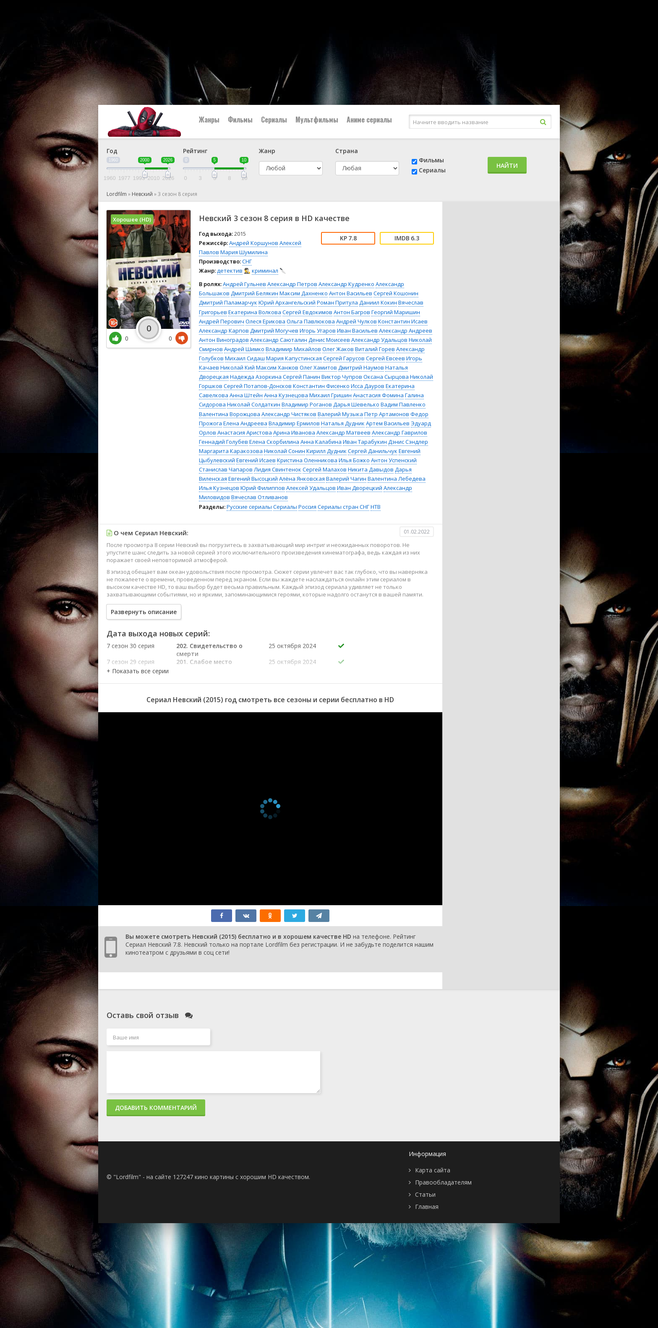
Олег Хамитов (318, 367)
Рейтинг (195, 151)
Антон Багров (352, 312)
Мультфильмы (316, 120)
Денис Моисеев (329, 340)
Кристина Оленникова (307, 460)
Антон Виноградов (224, 340)
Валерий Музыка (340, 414)
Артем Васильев (388, 423)
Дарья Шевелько (356, 404)
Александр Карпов (224, 330)
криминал (265, 270)
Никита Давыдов (371, 469)
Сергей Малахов (325, 469)
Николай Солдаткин (253, 404)
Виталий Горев (375, 349)
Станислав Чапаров (226, 469)
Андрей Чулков (356, 321)
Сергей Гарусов (344, 358)
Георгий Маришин (395, 312)
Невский (142, 194)
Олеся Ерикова (265, 321)
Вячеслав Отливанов (259, 497)
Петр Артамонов (386, 414)
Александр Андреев (405, 330)
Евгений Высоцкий (253, 478)
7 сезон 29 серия (130, 662)
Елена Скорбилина (274, 441)
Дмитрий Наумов (361, 367)
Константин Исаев (403, 321)
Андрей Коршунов (253, 243)
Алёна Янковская (302, 478)
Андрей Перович (221, 321)
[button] (138, 671)
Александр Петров (292, 284)
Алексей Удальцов (311, 488)
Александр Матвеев (343, 432)
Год (112, 151)
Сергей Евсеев (385, 358)
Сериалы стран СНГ (343, 506)
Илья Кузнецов (219, 488)
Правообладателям (443, 1182)
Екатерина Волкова (254, 312)
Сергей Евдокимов (307, 312)
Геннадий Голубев (223, 441)
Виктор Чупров (341, 376)
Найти (507, 165)
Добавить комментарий (156, 1108)
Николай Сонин (284, 451)
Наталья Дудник (343, 423)
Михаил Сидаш (245, 358)
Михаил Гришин (330, 395)
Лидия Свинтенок (277, 469)
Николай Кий (237, 367)
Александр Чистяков (288, 414)
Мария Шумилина (244, 252)
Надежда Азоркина (256, 376)
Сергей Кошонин (395, 293)
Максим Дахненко (303, 293)
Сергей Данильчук (372, 451)
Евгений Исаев (256, 460)
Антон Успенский (394, 460)
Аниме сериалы (369, 120)
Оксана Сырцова (386, 376)
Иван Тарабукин (365, 441)
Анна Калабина (321, 441)
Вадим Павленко (403, 404)
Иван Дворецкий (359, 488)
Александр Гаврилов (399, 432)
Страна (346, 151)
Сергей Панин (301, 376)
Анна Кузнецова (286, 395)
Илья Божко (354, 460)
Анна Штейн (246, 395)
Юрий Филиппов (262, 488)
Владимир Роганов (307, 404)
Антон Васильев (350, 293)
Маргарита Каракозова (231, 451)
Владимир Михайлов (293, 349)
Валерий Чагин (346, 478)
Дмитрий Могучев (274, 330)
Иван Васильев (357, 330)
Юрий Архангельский (287, 302)
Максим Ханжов (277, 367)
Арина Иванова (294, 432)
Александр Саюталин (278, 340)
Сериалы (274, 120)
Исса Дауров (367, 386)
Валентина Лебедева (397, 478)
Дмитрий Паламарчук (228, 302)
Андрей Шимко (244, 349)
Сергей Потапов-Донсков (258, 386)
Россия (307, 506)
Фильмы (240, 120)
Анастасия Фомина (378, 395)
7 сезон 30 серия (130, 646)
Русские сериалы (249, 506)
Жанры (209, 120)
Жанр (267, 151)
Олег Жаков (338, 349)
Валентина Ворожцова (229, 414)
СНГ (247, 261)
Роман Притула (337, 302)
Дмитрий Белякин (254, 293)
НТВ (376, 506)
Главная (427, 1207)
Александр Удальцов (379, 340)
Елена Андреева (245, 423)
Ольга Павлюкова (311, 321)
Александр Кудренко (346, 284)
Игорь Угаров (318, 330)
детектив (230, 270)
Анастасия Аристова (244, 432)
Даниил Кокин (378, 302)
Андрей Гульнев (244, 284)
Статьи (425, 1194)
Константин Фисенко (321, 386)
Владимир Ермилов (294, 423)
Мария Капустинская (294, 358)
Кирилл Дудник (326, 451)
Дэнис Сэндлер (408, 441)
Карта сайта (432, 1170)
